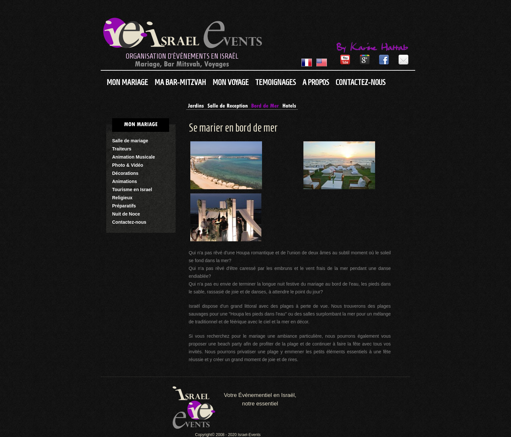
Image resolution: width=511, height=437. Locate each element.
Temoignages (275, 82)
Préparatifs (124, 205)
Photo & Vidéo (127, 165)
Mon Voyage (230, 82)
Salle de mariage (130, 140)
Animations (124, 181)
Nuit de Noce (126, 214)
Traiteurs (121, 148)
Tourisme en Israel (132, 189)
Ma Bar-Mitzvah (180, 82)
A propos (315, 82)
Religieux (122, 197)
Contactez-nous (361, 82)
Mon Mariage (127, 82)
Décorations (125, 173)
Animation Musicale (133, 157)
